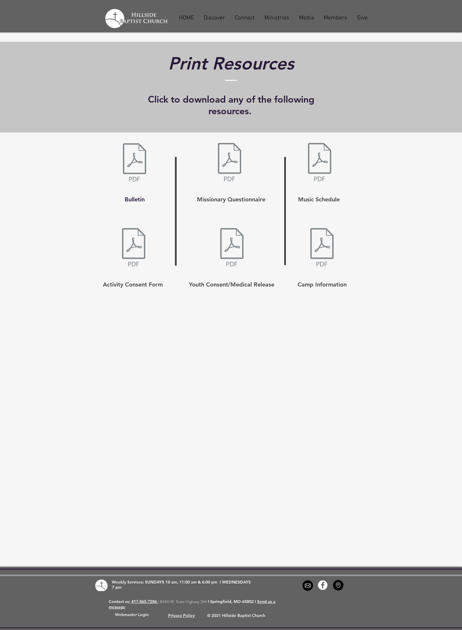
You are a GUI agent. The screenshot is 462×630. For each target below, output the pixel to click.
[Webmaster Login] (132, 615)
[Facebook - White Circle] (322, 585)
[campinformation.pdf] (322, 248)
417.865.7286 (144, 601)
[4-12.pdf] (134, 163)
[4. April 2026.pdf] (320, 162)
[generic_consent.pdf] (134, 248)
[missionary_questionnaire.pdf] (229, 162)
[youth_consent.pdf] (232, 248)
